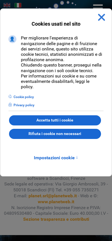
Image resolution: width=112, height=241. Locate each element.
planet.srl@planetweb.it (52, 195)
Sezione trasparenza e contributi (56, 219)
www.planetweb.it (56, 201)
